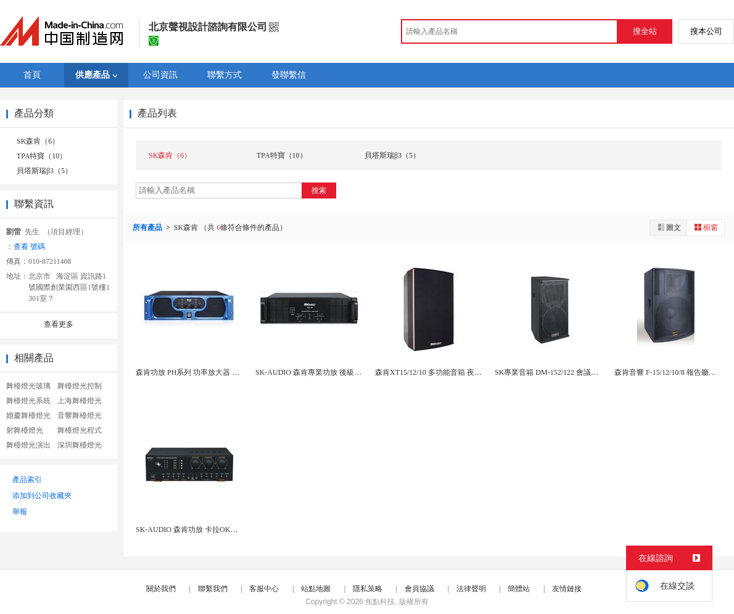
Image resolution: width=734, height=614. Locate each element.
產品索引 (27, 479)
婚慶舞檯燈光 (28, 415)
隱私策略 (367, 588)
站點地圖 (316, 588)
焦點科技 (380, 601)
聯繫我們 (213, 588)
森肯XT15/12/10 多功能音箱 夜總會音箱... (442, 372)
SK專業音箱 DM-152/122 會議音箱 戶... (558, 372)
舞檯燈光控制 (79, 386)
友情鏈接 (567, 588)
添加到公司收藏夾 (42, 495)
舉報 (19, 511)
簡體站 (519, 588)
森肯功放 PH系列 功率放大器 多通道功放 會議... (213, 372)
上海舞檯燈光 (79, 400)
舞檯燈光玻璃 (28, 386)
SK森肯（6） (38, 141)
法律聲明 (471, 588)
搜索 (318, 190)
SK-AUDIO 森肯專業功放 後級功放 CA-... (322, 372)
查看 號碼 (29, 246)
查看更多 (58, 324)
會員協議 (419, 588)
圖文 (668, 227)
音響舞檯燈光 (79, 415)
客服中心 (264, 588)
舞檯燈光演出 (28, 445)
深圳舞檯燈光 (79, 445)
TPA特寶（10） (42, 156)
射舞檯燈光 (24, 430)
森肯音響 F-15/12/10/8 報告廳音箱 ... (672, 372)
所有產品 (148, 227)
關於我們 (161, 588)
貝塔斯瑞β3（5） (44, 170)
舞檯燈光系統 (28, 400)
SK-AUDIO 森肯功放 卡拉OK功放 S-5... (199, 529)
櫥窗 (705, 227)
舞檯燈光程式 (79, 430)
